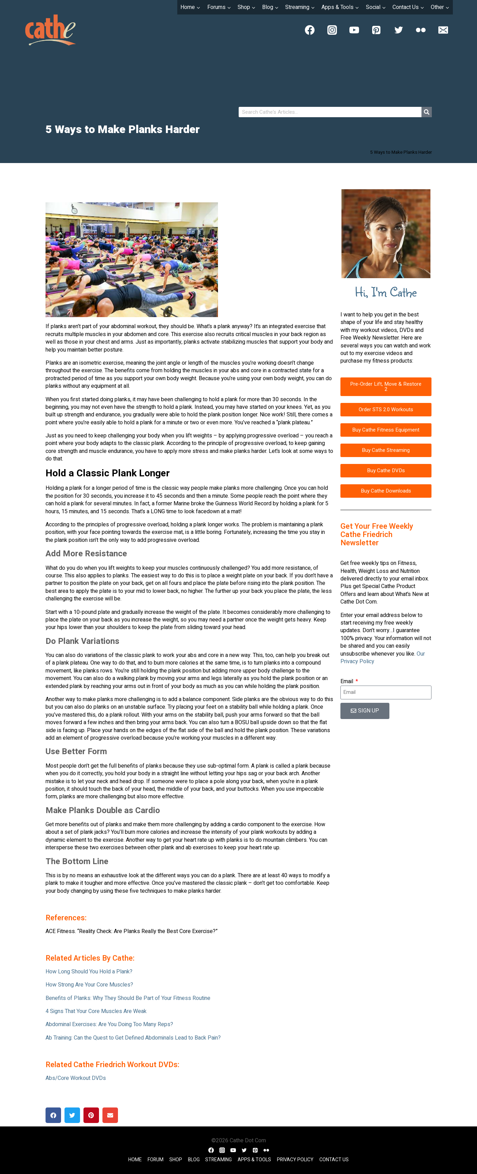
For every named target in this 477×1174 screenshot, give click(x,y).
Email (347, 681)
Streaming (218, 1159)
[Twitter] (398, 30)
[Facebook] (309, 30)
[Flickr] (420, 30)
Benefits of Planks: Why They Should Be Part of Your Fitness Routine (128, 998)
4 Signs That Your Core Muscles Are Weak (96, 1011)
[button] (53, 1115)
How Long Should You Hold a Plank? (89, 972)
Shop (175, 1159)
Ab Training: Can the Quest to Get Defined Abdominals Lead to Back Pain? (133, 1038)
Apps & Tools (254, 1159)
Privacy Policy (295, 1159)
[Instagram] (332, 30)
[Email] (443, 30)
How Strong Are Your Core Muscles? (89, 985)
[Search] (426, 112)
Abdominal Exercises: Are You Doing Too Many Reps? (109, 1024)
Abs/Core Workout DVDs (76, 1078)
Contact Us (334, 1159)
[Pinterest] (376, 30)
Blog (194, 1159)
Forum (155, 1159)
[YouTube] (354, 30)
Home (135, 1159)
